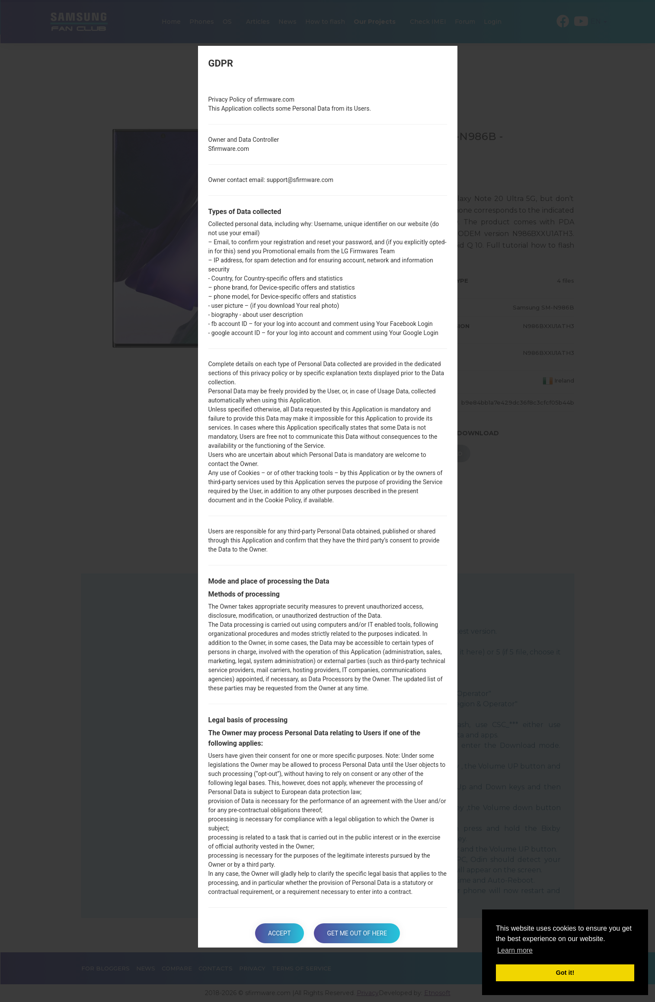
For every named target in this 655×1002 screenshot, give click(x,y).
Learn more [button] (515, 950)
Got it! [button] (565, 972)
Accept (279, 933)
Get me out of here (357, 933)
